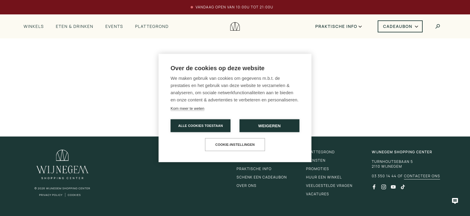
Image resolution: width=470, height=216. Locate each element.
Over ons (246, 185)
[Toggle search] (438, 26)
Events (114, 26)
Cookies (74, 195)
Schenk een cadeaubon (261, 177)
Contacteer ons (422, 176)
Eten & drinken (74, 26)
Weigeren (269, 126)
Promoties (317, 168)
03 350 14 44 (384, 176)
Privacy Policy (51, 195)
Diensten (316, 160)
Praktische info (336, 26)
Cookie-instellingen (235, 144)
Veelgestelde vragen (329, 185)
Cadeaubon (397, 26)
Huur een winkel (324, 177)
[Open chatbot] (455, 201)
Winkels (33, 26)
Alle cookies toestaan (200, 126)
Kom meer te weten (187, 108)
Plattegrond (152, 26)
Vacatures (317, 193)
